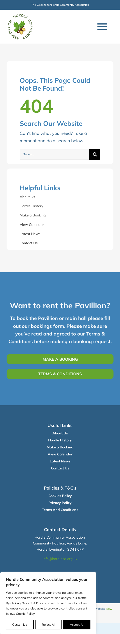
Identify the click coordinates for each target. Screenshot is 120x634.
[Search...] (54, 154)
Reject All (48, 625)
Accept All (77, 625)
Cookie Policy (25, 614)
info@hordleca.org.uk (60, 559)
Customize (19, 625)
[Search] (94, 154)
